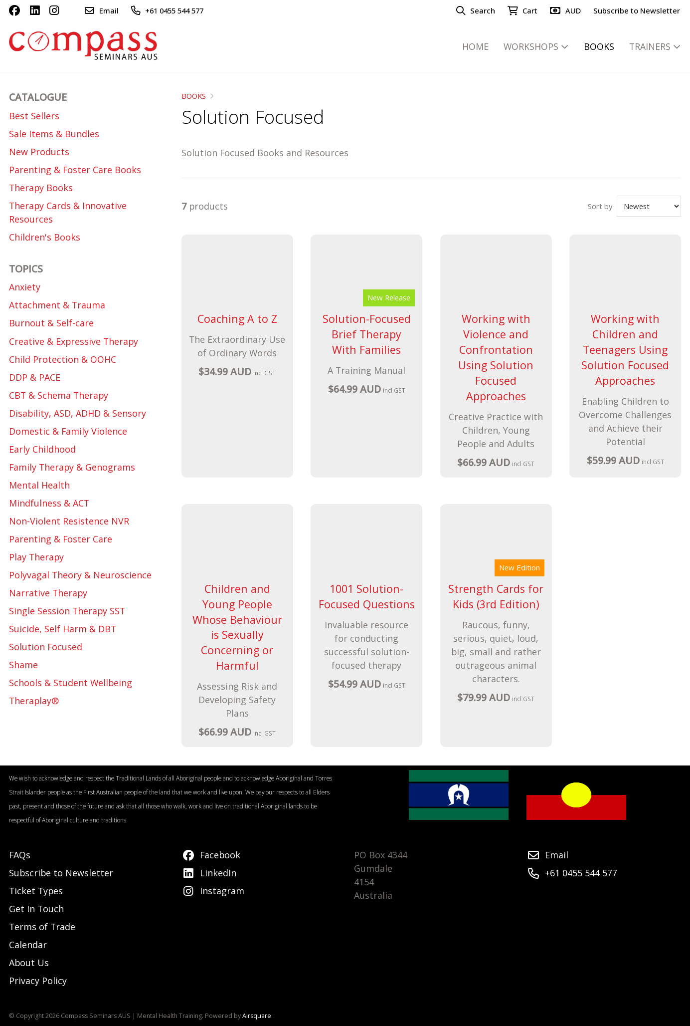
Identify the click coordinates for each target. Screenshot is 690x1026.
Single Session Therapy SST (67, 611)
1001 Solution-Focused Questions (367, 596)
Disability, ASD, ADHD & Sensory (77, 413)
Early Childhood (42, 449)
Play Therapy (36, 557)
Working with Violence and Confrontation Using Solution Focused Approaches (495, 357)
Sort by (600, 206)
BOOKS (193, 96)
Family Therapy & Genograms (72, 467)
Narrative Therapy (48, 593)
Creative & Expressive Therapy (73, 341)
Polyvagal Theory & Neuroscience (80, 575)
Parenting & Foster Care (60, 539)
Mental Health (39, 485)
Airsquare (256, 1016)
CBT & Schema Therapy (58, 395)
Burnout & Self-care (51, 323)
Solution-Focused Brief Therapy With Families (367, 334)
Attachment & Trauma (57, 305)
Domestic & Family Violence (68, 431)
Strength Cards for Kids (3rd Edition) (495, 596)
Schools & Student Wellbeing (70, 683)
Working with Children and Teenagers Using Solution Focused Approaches (625, 349)
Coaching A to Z (237, 318)
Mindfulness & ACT (49, 503)
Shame (23, 665)
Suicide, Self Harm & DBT (62, 629)
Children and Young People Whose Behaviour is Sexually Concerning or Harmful (237, 627)
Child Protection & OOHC (62, 359)
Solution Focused (45, 647)
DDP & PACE (34, 377)
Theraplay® (34, 701)
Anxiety (24, 287)
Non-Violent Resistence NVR (69, 521)
